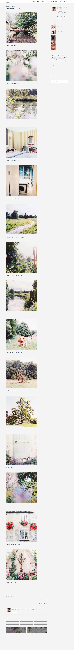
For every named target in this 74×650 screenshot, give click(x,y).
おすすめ (54, 55)
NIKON (60, 55)
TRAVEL (38, 1)
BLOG (61, 1)
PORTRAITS (55, 1)
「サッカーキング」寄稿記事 (62, 45)
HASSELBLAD (63, 57)
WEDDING (50, 1)
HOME (34, 1)
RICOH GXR (55, 57)
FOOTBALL (44, 1)
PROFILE (65, 1)
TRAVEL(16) (8, 596)
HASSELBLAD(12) (13, 596)
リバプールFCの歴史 (60, 30)
